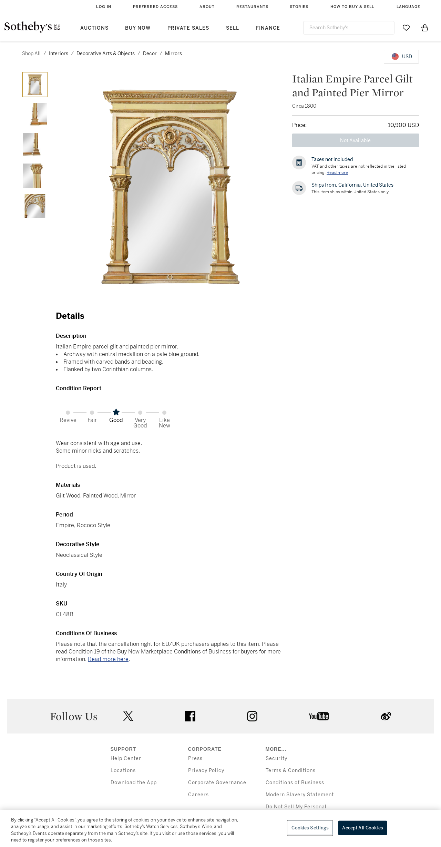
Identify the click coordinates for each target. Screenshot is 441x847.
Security (276, 758)
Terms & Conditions (291, 771)
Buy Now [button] (138, 28)
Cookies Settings (310, 828)
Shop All (31, 53)
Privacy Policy (206, 771)
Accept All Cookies (362, 828)
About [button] (207, 6)
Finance (268, 28)
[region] (220, 828)
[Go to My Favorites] (406, 28)
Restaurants (252, 6)
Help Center (126, 758)
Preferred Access (155, 6)
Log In (103, 6)
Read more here (108, 659)
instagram (252, 716)
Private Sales (188, 28)
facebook (190, 716)
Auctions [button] (94, 28)
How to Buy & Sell (352, 6)
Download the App (134, 783)
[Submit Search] (386, 27)
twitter (128, 716)
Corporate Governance (217, 783)
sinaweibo (386, 716)
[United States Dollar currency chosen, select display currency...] (401, 56)
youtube (319, 716)
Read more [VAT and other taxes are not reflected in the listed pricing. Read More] (337, 172)
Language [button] (408, 6)
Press (195, 758)
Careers (198, 795)
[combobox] (348, 28)
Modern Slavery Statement (300, 795)
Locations (123, 771)
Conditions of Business (295, 783)
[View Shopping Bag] (425, 28)
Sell (232, 28)
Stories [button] (299, 6)
